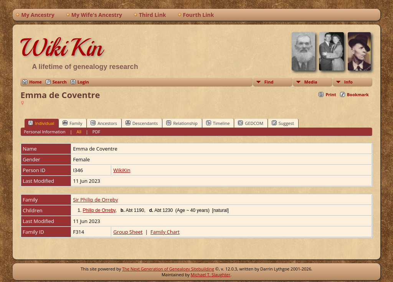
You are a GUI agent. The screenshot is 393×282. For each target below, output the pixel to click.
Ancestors (104, 123)
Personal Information (45, 131)
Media (310, 82)
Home (35, 82)
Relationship (181, 123)
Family (72, 123)
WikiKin (61, 47)
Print (330, 94)
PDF (96, 131)
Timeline (218, 123)
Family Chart (165, 231)
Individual (41, 123)
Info (348, 82)
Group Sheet (127, 231)
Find (269, 82)
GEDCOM (250, 123)
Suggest (283, 123)
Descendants (141, 123)
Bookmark (358, 94)
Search (60, 82)
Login (83, 82)
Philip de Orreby (99, 210)
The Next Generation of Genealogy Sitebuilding (168, 269)
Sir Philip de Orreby (95, 199)
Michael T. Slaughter (210, 274)
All (78, 131)
